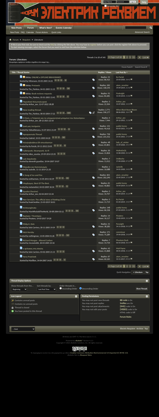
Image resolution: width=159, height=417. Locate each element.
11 (133, 57)
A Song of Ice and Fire (32, 175)
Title (13, 72)
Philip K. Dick (29, 224)
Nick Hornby (28, 232)
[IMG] (122, 306)
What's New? (45, 28)
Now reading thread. (32, 110)
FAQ (23, 32)
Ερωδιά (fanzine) (30, 191)
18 (68, 88)
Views (108, 72)
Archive (140, 328)
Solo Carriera (34, 227)
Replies (101, 72)
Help (144, 2)
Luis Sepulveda (29, 159)
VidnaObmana (35, 130)
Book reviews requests (42, 93)
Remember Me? (111, 6)
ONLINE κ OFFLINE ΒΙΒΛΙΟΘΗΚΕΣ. (47, 77)
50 (63, 137)
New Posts (16, 28)
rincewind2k (34, 243)
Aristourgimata (29, 207)
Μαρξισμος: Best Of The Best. (36, 183)
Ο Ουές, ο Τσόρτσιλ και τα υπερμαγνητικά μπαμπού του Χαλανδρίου (54, 118)
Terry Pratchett (29, 256)
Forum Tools (126, 67)
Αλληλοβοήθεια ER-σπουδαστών (37, 142)
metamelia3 (34, 187)
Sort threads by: (44, 285)
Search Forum (140, 67)
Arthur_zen (33, 104)
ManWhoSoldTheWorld (38, 211)
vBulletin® (79, 341)
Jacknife (32, 169)
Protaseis (36, 85)
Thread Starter (23, 72)
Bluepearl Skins (86, 355)
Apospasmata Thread (32, 134)
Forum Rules (125, 317)
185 (68, 113)
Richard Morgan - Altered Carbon (38, 240)
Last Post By (122, 72)
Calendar (30, 32)
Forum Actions (42, 32)
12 (68, 235)
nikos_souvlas (34, 154)
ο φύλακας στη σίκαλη (33, 248)
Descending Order (88, 288)
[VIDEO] (123, 309)
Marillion (32, 260)
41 (67, 178)
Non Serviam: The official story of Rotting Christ (44, 199)
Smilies (123, 303)
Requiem (26, 39)
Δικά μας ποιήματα (31, 126)
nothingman (34, 236)
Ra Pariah (33, 146)
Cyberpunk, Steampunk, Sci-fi (36, 150)
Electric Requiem (127, 328)
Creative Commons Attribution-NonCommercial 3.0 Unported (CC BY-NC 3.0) (99, 353)
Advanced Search (142, 32)
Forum (30, 28)
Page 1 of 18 (116, 57)
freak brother (34, 202)
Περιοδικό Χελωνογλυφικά (35, 101)
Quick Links (56, 32)
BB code (123, 300)
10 (77, 211)
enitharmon (34, 179)
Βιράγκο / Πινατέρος (32, 216)
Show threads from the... (22, 285)
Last (146, 57)
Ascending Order (68, 288)
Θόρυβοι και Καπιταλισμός (35, 167)
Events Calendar (64, 28)
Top (147, 272)
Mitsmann (33, 81)
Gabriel (32, 138)
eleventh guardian (36, 161)
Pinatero (32, 218)
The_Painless (34, 89)
